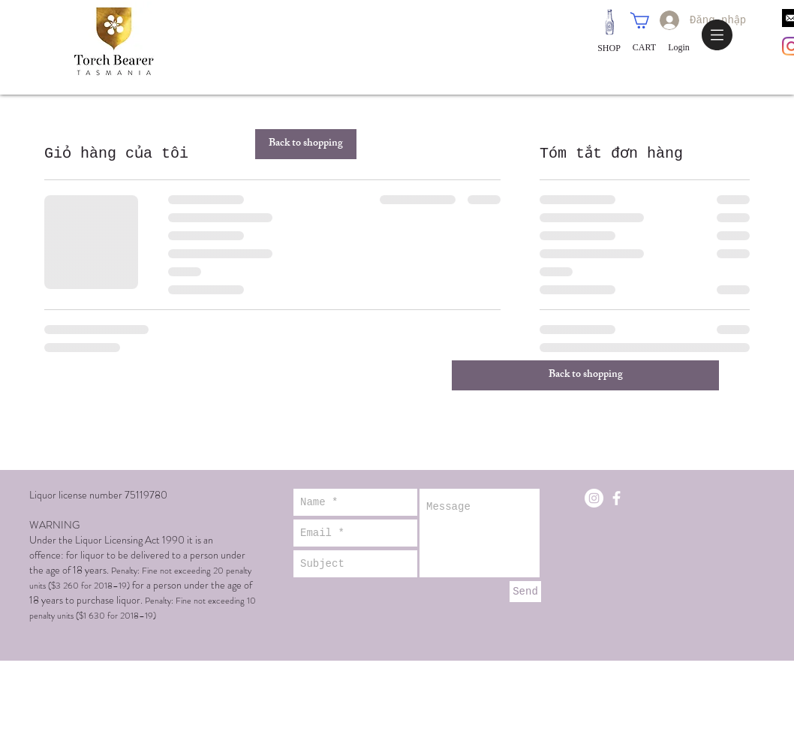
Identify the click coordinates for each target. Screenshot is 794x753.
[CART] (644, 48)
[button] (717, 35)
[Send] (525, 591)
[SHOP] (609, 48)
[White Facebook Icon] (616, 498)
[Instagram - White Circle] (594, 498)
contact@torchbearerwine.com (640, 462)
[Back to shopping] (305, 144)
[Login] (678, 48)
